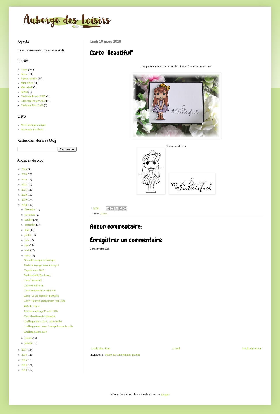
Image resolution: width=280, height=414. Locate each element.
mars (27, 255)
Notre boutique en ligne (33, 124)
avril (27, 250)
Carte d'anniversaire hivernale (39, 316)
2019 (25, 199)
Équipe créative (29, 78)
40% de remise (32, 306)
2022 (25, 184)
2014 (25, 365)
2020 (25, 194)
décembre (30, 209)
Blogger (165, 394)
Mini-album (27, 82)
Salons (24, 91)
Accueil (176, 348)
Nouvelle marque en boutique (39, 259)
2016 (25, 354)
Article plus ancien (251, 348)
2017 (25, 349)
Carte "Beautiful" (33, 280)
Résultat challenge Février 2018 (41, 311)
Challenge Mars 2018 (35, 331)
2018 (25, 205)
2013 (25, 370)
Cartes (104, 213)
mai (27, 245)
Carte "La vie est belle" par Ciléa (41, 295)
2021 (25, 189)
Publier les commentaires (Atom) (122, 354)
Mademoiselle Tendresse (37, 275)
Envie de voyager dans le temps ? (41, 265)
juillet (28, 235)
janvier (29, 343)
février (28, 338)
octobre (29, 219)
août (27, 230)
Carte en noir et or (33, 285)
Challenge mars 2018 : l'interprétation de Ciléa (48, 326)
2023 (25, 179)
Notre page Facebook (32, 129)
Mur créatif (27, 87)
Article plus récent (100, 348)
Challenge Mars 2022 (32, 105)
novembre (30, 214)
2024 (25, 174)
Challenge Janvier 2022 (33, 100)
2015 (25, 359)
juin (27, 240)
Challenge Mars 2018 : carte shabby (43, 321)
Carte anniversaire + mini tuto (40, 290)
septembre (30, 224)
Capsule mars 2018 (34, 270)
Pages (24, 73)
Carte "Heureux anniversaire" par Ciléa (44, 300)
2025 (25, 169)
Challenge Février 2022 (33, 96)
